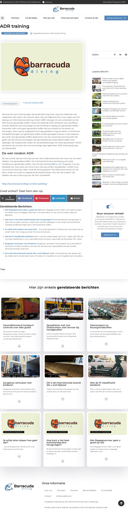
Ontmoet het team (70, 18)
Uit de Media (31, 18)
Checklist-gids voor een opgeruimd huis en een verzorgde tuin (111, 137)
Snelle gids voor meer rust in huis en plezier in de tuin (113, 152)
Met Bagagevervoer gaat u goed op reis (23, 214)
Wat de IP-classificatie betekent (19, 241)
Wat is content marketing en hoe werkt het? (113, 180)
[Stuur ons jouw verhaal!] (110, 210)
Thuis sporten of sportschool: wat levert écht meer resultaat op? (114, 92)
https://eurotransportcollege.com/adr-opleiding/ (24, 188)
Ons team (61, 495)
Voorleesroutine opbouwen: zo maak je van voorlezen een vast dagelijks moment (115, 173)
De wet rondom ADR (34, 107)
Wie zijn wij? (49, 18)
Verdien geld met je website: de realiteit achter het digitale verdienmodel (75, 512)
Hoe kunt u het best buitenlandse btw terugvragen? (28, 224)
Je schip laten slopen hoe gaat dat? (21, 234)
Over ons (48, 495)
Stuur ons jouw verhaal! (110, 218)
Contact (47, 500)
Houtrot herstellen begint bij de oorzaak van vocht (110, 159)
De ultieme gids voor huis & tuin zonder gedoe (113, 122)
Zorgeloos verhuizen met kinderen (20, 248)
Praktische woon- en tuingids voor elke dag (114, 165)
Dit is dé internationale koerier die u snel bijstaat (27, 258)
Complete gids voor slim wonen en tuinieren (115, 129)
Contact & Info (91, 18)
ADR (43, 124)
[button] (2, 18)
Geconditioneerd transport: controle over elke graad (18, 330)
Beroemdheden (89, 495)
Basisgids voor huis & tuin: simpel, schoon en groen (112, 144)
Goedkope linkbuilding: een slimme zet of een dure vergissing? (71, 506)
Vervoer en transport (14, 38)
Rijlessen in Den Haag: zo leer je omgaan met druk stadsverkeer (115, 188)
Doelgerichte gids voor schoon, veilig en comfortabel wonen (114, 114)
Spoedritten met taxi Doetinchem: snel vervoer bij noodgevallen (63, 332)
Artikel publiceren (63, 500)
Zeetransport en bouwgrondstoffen (101, 330)
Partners (15, 18)
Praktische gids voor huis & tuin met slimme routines (114, 99)
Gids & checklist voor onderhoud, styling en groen (113, 107)
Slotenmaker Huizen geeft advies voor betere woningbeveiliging (113, 85)
